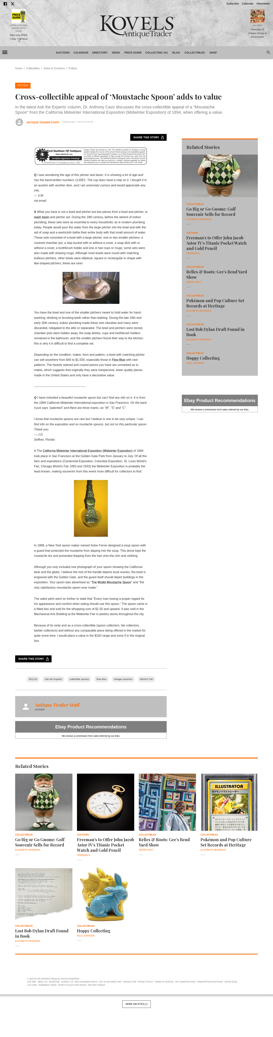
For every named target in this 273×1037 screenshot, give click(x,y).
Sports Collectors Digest (72, 985)
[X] (12, 4)
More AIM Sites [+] (136, 1004)
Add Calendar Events (86, 982)
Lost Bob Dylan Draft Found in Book (215, 332)
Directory (100, 52)
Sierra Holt (193, 282)
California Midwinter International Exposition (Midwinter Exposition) (88, 450)
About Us (42, 982)
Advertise (54, 982)
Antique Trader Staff (43, 122)
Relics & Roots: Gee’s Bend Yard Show (216, 274)
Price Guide (133, 52)
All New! (257, 25)
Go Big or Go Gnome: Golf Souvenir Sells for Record (211, 211)
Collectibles (194, 52)
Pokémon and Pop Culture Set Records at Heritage (215, 303)
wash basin (42, 217)
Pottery (73, 68)
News (116, 52)
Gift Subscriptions (185, 982)
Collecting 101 (156, 52)
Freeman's (192, 253)
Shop (213, 52)
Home (18, 68)
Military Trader (96, 985)
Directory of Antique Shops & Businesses (257, 33)
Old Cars (32, 985)
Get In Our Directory (110, 982)
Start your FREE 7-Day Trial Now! (18, 37)
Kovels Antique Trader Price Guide (18, 28)
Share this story (148, 137)
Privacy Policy (145, 982)
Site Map (31, 982)
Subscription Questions (210, 982)
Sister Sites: (231, 982)
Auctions (62, 52)
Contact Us (67, 982)
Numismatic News (47, 985)
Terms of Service (164, 982)
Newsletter (263, 3)
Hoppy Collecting (203, 358)
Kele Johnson (195, 363)
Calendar (247, 3)
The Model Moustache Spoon (111, 582)
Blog (176, 52)
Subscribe (232, 3)
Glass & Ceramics (54, 68)
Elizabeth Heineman (198, 219)
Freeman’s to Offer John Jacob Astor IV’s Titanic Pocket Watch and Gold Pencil (216, 243)
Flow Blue (119, 359)
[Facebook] (5, 4)
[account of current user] (5, 52)
